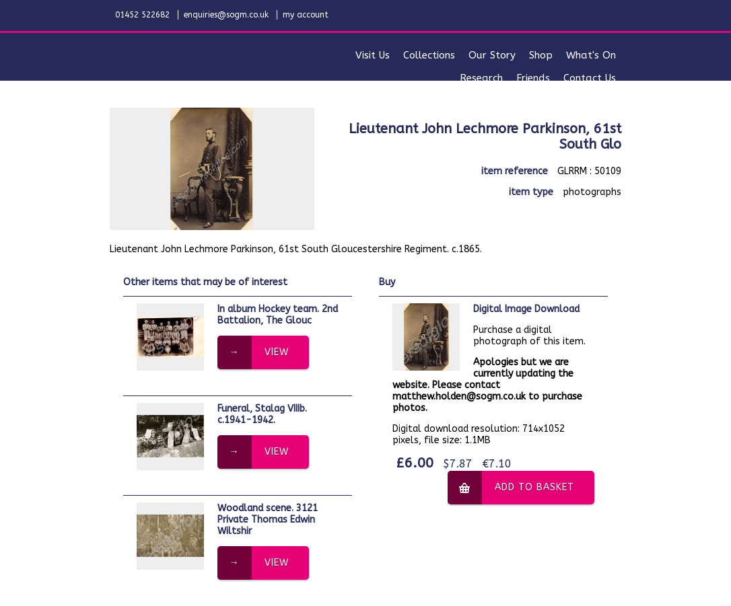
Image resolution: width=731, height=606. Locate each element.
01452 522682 (142, 15)
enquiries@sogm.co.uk (226, 15)
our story (492, 55)
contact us (589, 78)
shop (541, 55)
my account (305, 15)
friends (533, 78)
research (481, 78)
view (277, 352)
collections (429, 55)
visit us (372, 55)
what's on (591, 55)
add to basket (534, 487)
